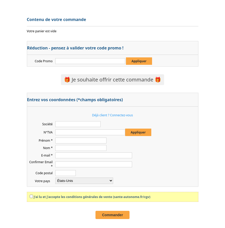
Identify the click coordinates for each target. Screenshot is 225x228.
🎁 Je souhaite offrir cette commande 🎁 (112, 79)
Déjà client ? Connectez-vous (112, 115)
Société (47, 124)
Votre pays (42, 181)
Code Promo (44, 61)
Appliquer (139, 61)
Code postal (44, 173)
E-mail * (46, 155)
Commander (112, 215)
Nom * (47, 148)
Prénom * (45, 140)
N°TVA (48, 132)
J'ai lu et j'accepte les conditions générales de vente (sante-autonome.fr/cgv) (92, 197)
